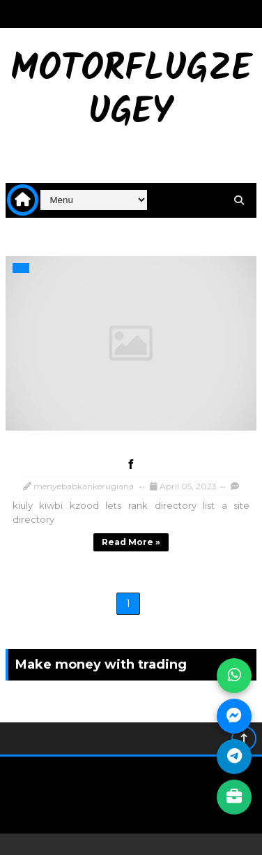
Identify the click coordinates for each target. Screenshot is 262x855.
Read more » (131, 542)
